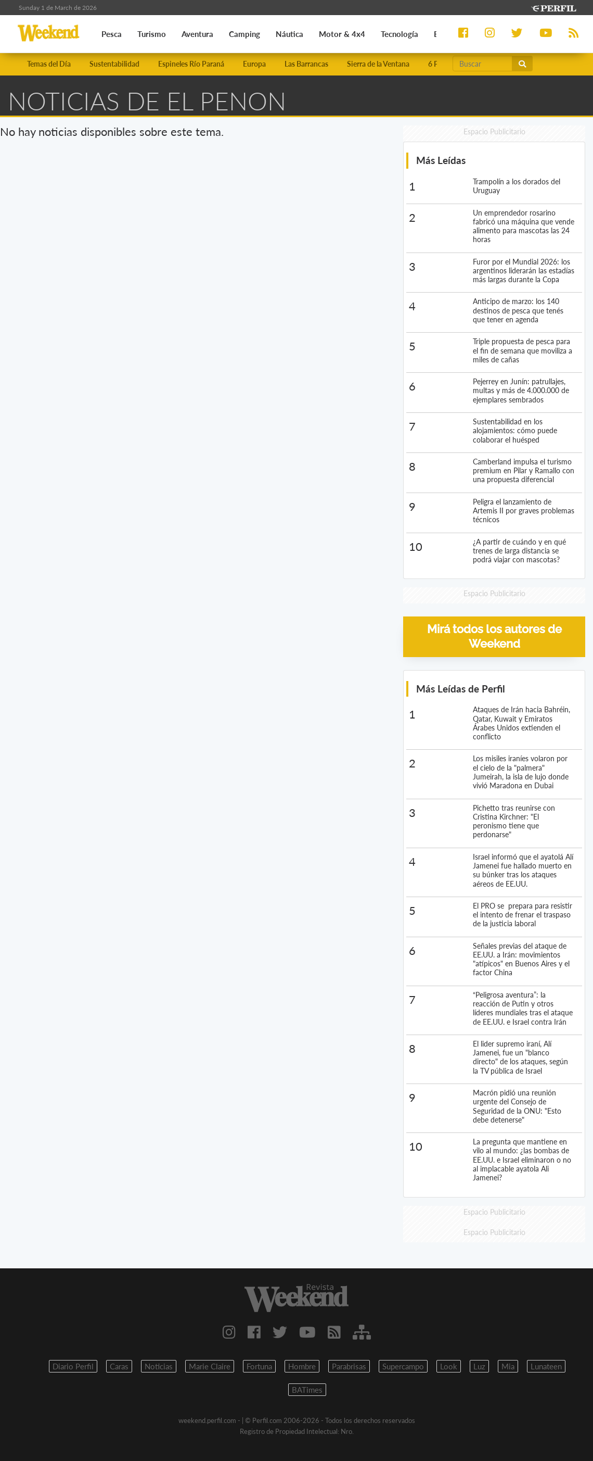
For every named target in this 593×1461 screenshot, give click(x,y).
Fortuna (259, 1366)
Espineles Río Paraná (191, 63)
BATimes (307, 1389)
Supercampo (403, 1366)
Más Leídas (441, 160)
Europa (254, 63)
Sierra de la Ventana (378, 63)
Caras (119, 1366)
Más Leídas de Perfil (460, 689)
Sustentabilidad (114, 63)
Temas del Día (49, 63)
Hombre (302, 1366)
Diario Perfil (73, 1366)
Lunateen (546, 1366)
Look (448, 1366)
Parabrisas (349, 1366)
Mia (507, 1366)
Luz (479, 1366)
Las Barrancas (306, 63)
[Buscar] (483, 63)
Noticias (159, 1366)
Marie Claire (209, 1366)
